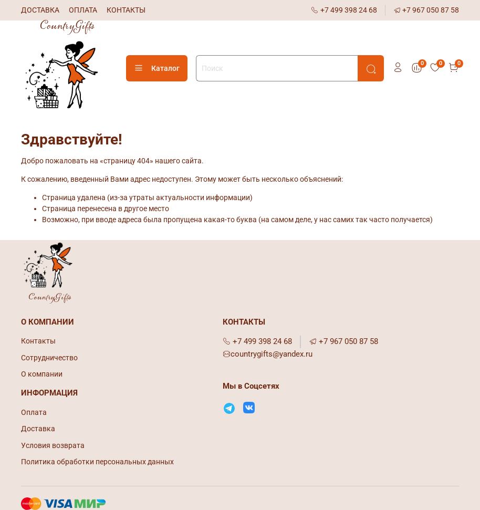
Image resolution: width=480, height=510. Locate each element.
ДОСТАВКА (40, 10)
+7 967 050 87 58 (426, 10)
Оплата (34, 412)
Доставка (38, 428)
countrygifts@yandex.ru (267, 354)
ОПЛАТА (83, 10)
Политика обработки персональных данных (97, 461)
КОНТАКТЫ (126, 10)
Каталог (157, 68)
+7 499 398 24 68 (344, 10)
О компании (41, 374)
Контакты (38, 341)
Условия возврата (53, 445)
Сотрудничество (49, 357)
